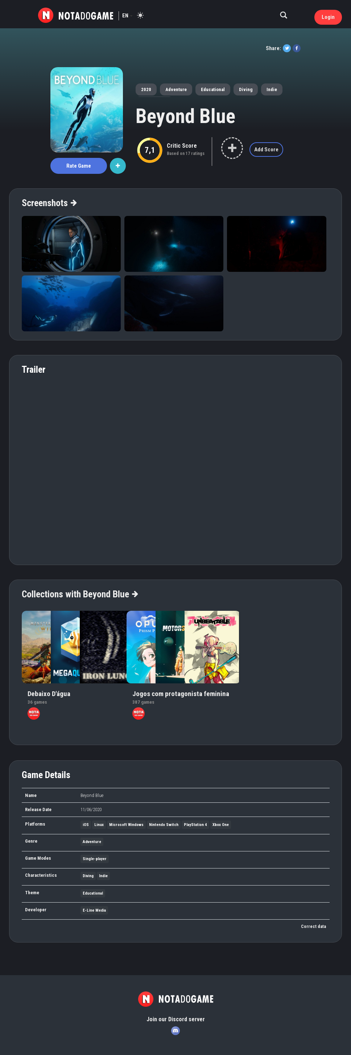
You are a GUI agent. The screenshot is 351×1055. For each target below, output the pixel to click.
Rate (78, 166)
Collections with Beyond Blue (79, 594)
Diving (245, 89)
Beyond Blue (185, 116)
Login (328, 17)
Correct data (313, 926)
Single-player (95, 858)
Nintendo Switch (163, 824)
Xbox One (220, 824)
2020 (146, 89)
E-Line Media (94, 910)
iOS (86, 824)
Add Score (266, 149)
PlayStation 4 (195, 824)
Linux (99, 824)
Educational (213, 89)
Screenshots (49, 202)
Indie (272, 89)
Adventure (176, 89)
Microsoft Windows (126, 824)
